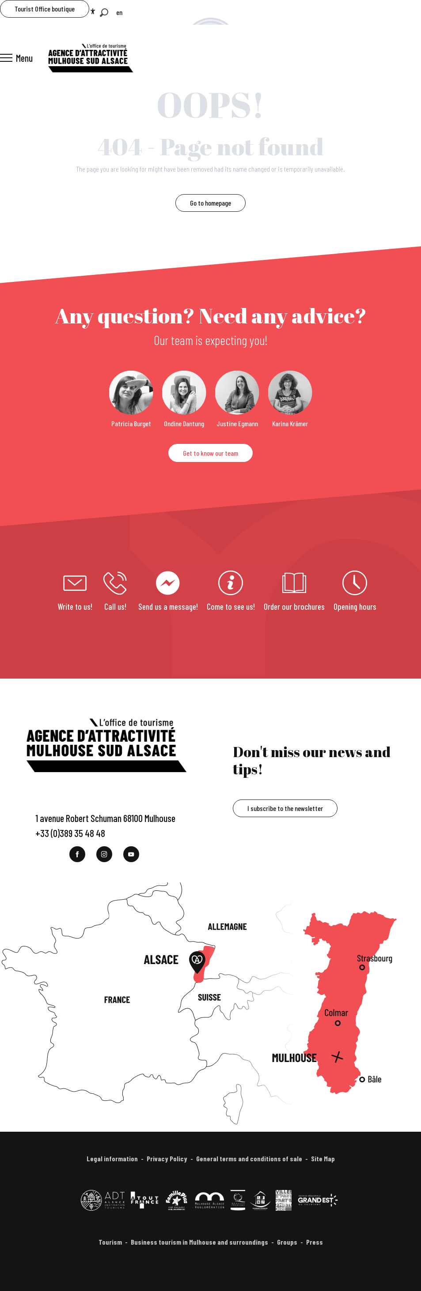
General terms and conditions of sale (249, 1158)
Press (314, 1242)
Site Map (323, 1158)
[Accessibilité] (92, 11)
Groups (287, 1242)
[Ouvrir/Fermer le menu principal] (16, 58)
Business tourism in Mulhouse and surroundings (199, 1242)
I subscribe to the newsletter (285, 808)
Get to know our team (210, 453)
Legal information (112, 1158)
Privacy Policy (167, 1158)
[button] (104, 12)
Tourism (110, 1242)
